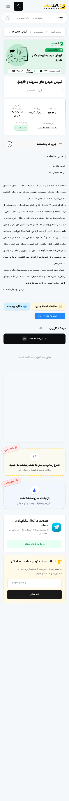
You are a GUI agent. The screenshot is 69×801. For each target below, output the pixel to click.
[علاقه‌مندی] (35, 90)
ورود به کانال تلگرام (34, 544)
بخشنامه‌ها (38, 32)
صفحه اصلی (55, 32)
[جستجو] (7, 18)
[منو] (8, 6)
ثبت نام (34, 594)
